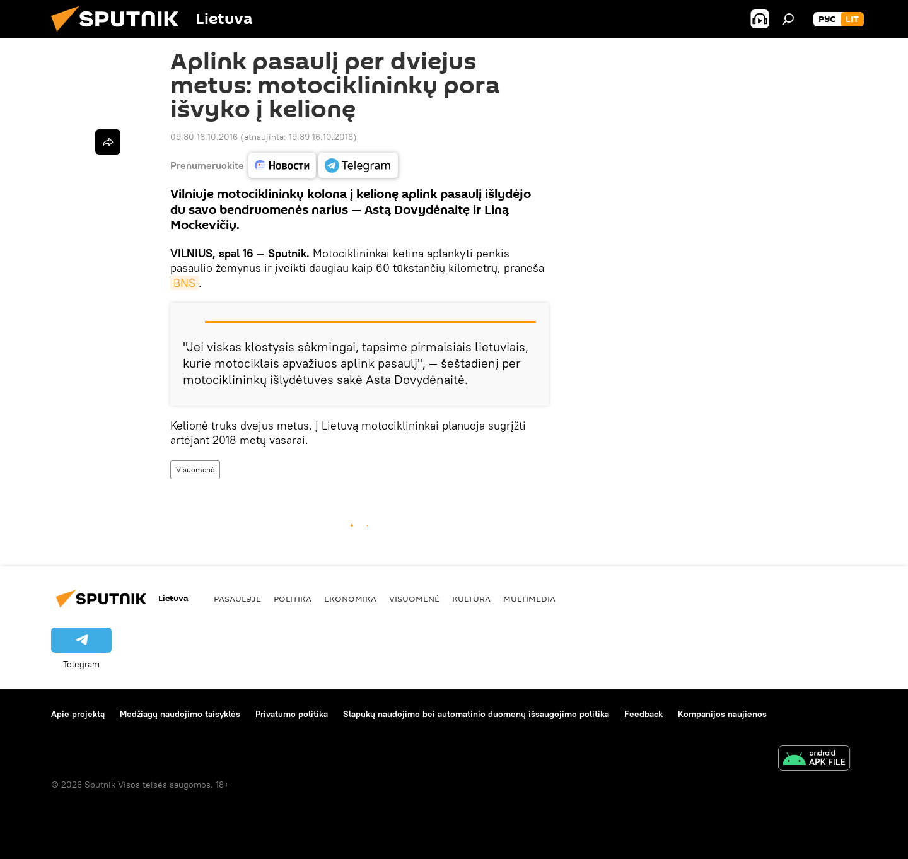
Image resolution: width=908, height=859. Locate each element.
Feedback (643, 714)
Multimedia (529, 598)
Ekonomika (350, 598)
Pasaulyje (237, 598)
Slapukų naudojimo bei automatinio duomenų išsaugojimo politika (476, 714)
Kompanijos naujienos (722, 714)
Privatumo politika (291, 714)
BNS (184, 283)
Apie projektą (78, 714)
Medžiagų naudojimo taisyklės (180, 714)
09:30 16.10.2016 (204, 137)
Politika (292, 598)
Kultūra (471, 598)
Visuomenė (195, 469)
